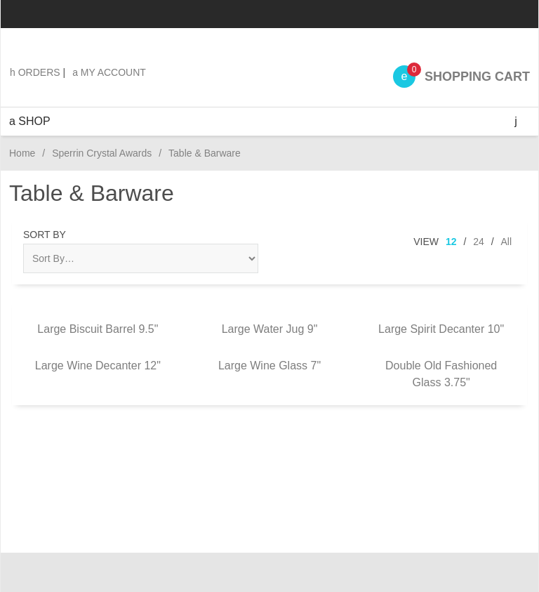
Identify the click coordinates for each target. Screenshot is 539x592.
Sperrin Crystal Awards (102, 153)
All (506, 241)
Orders (35, 72)
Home (22, 153)
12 (451, 241)
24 (478, 241)
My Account (109, 72)
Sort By (44, 234)
